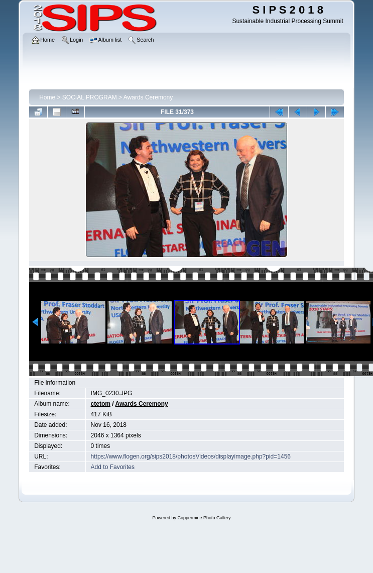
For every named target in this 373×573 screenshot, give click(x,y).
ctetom (100, 403)
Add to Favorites (113, 467)
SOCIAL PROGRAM (89, 97)
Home (47, 97)
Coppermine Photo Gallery (203, 517)
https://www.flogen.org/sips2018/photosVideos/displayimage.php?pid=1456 (191, 456)
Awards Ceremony (148, 97)
